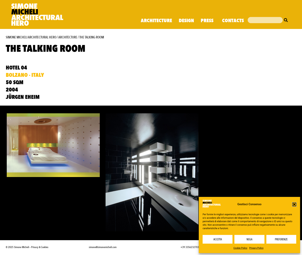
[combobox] (265, 20)
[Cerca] (287, 20)
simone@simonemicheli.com (103, 247)
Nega (249, 239)
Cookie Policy (240, 248)
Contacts (233, 20)
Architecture (156, 20)
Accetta (217, 239)
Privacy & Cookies (39, 247)
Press (208, 20)
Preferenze (281, 239)
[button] (294, 204)
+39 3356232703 (189, 247)
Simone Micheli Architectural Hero (31, 37)
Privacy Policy (256, 248)
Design (186, 20)
